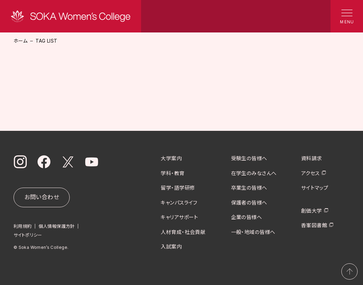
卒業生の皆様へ (249, 188)
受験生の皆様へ (249, 158)
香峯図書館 (314, 225)
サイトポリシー (28, 234)
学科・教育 (172, 173)
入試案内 (171, 246)
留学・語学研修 (178, 188)
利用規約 (23, 226)
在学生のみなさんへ (254, 173)
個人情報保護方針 (57, 226)
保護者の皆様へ (249, 202)
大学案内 (171, 158)
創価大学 (311, 210)
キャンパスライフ (179, 202)
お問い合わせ (41, 197)
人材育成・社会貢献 (183, 232)
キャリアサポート (179, 217)
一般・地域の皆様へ (253, 232)
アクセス (310, 173)
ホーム (20, 41)
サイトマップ (314, 188)
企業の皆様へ (246, 217)
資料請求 (311, 158)
